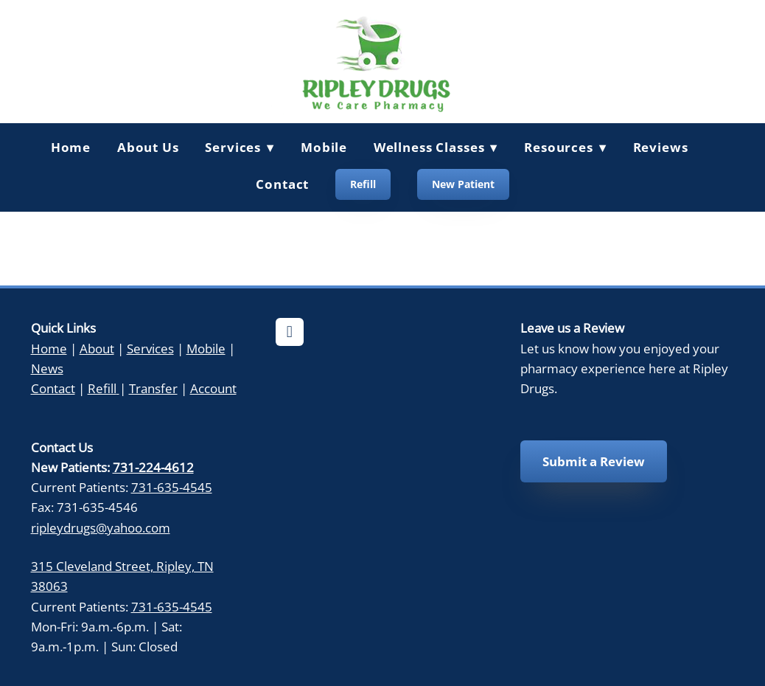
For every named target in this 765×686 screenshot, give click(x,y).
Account (213, 388)
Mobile (324, 147)
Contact (282, 184)
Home (71, 147)
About (97, 348)
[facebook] (290, 332)
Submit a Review (593, 461)
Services (150, 348)
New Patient (463, 184)
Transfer (153, 388)
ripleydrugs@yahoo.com (100, 527)
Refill (363, 184)
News (47, 368)
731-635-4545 (171, 487)
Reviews (660, 147)
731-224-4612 (153, 467)
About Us (148, 147)
